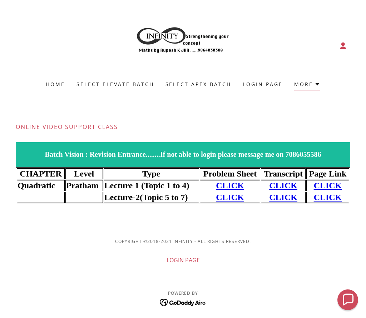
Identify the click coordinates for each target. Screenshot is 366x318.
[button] (343, 46)
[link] (183, 45)
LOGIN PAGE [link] (263, 84)
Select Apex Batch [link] (198, 84)
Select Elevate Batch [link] (115, 84)
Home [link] (55, 84)
